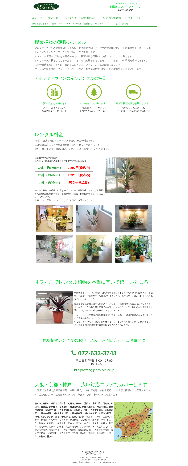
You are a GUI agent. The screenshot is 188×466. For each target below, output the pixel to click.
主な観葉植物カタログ (89, 18)
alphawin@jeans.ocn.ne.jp (94, 370)
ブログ (110, 23)
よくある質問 (69, 18)
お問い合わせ (122, 23)
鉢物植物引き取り (40, 23)
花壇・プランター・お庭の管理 (66, 23)
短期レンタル (54, 18)
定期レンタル (38, 18)
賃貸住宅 (88, 23)
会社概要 (99, 23)
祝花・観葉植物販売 (112, 18)
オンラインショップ (133, 18)
